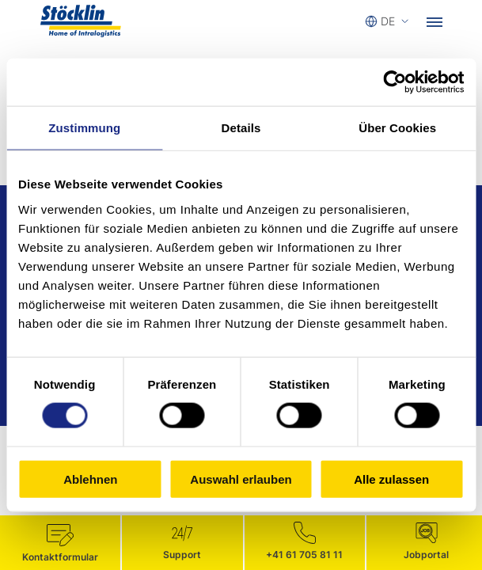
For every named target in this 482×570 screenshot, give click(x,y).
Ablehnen (90, 478)
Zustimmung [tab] (84, 128)
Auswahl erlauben (240, 478)
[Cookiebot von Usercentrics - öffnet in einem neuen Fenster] (394, 82)
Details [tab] (241, 128)
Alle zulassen (391, 478)
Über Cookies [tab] (397, 128)
